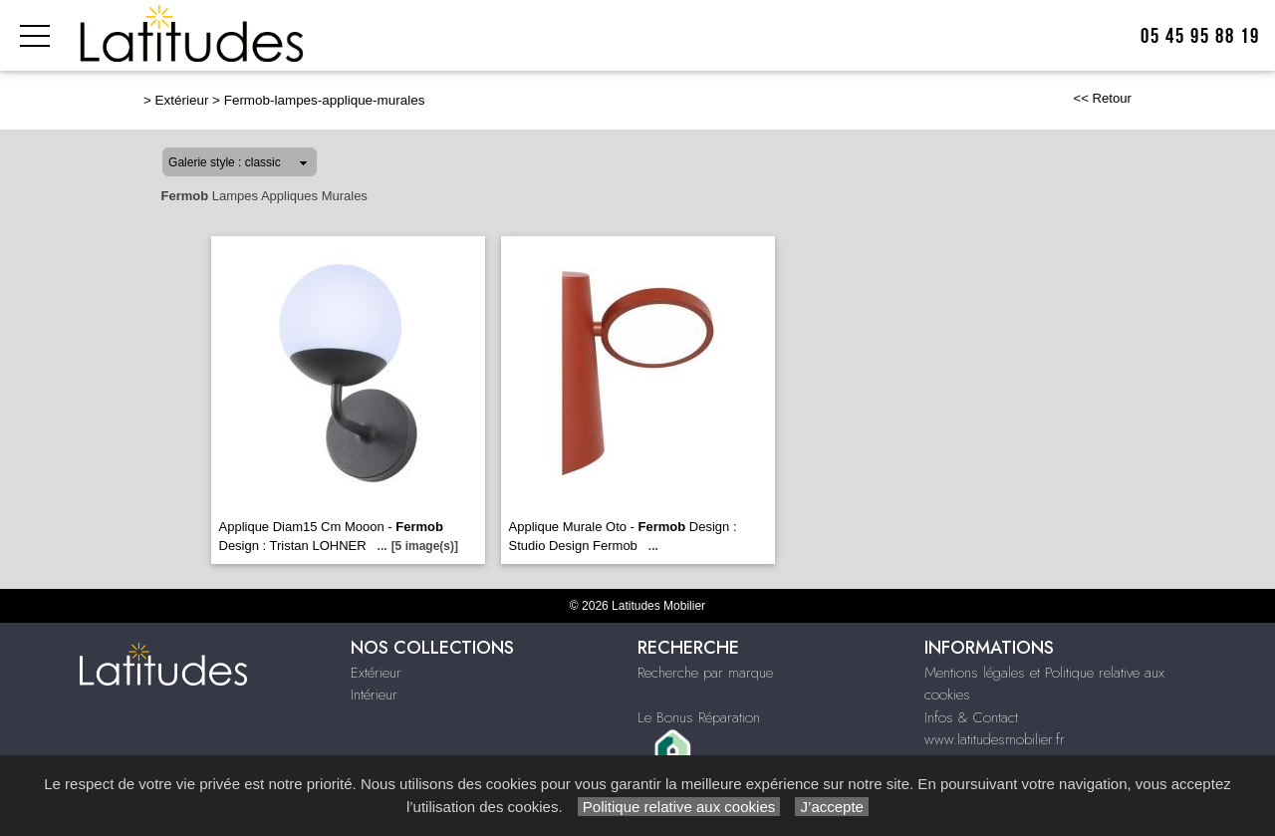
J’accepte (832, 806)
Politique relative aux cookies (679, 806)
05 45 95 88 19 (1200, 36)
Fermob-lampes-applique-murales (324, 100)
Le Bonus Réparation (699, 717)
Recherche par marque (705, 673)
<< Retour (1102, 98)
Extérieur (182, 100)
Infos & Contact (971, 717)
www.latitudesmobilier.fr (994, 739)
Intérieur (374, 694)
